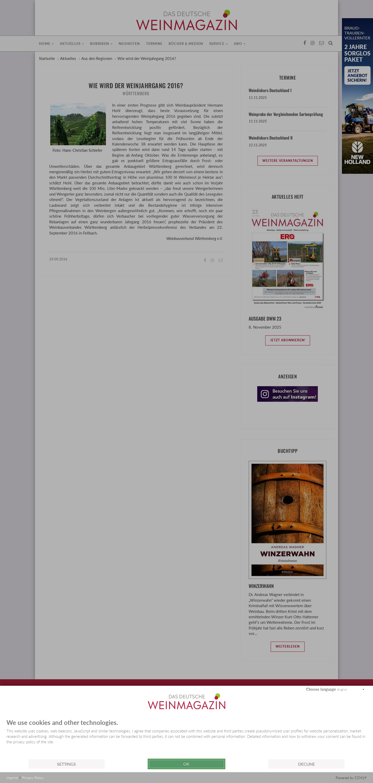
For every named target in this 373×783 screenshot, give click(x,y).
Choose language (321, 689)
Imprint (12, 777)
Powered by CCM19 (351, 778)
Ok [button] (186, 763)
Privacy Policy (33, 777)
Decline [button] (306, 763)
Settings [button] (66, 763)
